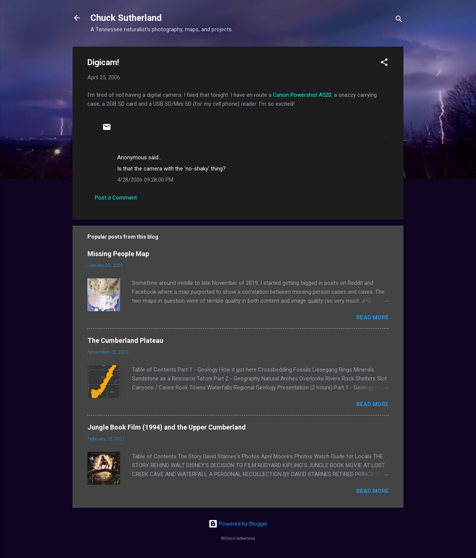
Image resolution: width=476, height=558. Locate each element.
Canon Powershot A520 (302, 95)
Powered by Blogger (238, 523)
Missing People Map (118, 254)
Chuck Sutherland (126, 18)
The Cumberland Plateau (125, 340)
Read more (372, 317)
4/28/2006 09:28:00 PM (145, 179)
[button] (384, 63)
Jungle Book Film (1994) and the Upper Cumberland (166, 427)
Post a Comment (116, 197)
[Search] (399, 20)
